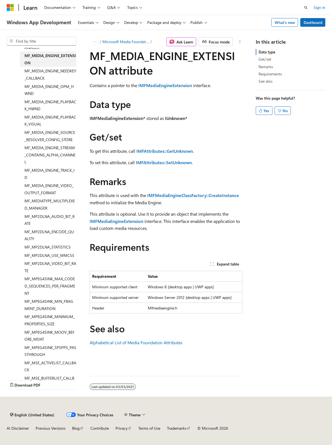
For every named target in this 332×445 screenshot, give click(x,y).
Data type (267, 52)
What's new (285, 22)
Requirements (270, 74)
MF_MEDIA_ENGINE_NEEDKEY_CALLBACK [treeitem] (50, 74)
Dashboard (313, 22)
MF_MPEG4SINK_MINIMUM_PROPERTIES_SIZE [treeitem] (49, 320)
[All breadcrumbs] (94, 41)
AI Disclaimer (18, 428)
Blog (76, 428)
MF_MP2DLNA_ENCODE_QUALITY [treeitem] (49, 235)
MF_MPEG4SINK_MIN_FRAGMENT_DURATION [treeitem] (48, 305)
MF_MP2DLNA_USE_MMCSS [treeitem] (49, 255)
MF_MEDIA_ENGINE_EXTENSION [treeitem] (50, 59)
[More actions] (240, 41)
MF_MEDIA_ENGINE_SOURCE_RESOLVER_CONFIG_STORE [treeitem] (49, 136)
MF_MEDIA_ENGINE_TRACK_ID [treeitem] (49, 174)
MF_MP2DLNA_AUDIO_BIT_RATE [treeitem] (49, 220)
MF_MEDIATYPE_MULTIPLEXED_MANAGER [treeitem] (49, 204)
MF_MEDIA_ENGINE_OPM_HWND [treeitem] (49, 90)
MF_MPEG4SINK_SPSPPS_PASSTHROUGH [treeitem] (50, 351)
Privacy (121, 428)
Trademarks (176, 428)
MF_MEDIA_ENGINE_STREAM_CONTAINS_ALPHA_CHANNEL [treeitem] (49, 154)
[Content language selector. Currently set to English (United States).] (32, 414)
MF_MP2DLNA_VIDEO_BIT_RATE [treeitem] (50, 267)
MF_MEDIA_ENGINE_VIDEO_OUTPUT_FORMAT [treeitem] (48, 189)
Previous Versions (50, 428)
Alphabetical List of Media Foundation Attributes (136, 342)
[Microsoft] (10, 7)
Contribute (99, 428)
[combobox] (41, 41)
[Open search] (305, 8)
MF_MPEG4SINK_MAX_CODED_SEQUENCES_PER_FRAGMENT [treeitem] (49, 286)
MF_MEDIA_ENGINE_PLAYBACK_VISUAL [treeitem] (50, 120)
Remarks (266, 66)
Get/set (265, 59)
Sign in (319, 7)
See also (265, 81)
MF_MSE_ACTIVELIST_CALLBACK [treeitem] (50, 366)
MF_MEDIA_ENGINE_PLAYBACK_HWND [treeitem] (50, 105)
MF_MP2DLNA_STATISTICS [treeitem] (47, 247)
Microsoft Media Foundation (125, 41)
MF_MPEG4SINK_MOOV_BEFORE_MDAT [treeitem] (49, 336)
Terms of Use (149, 428)
